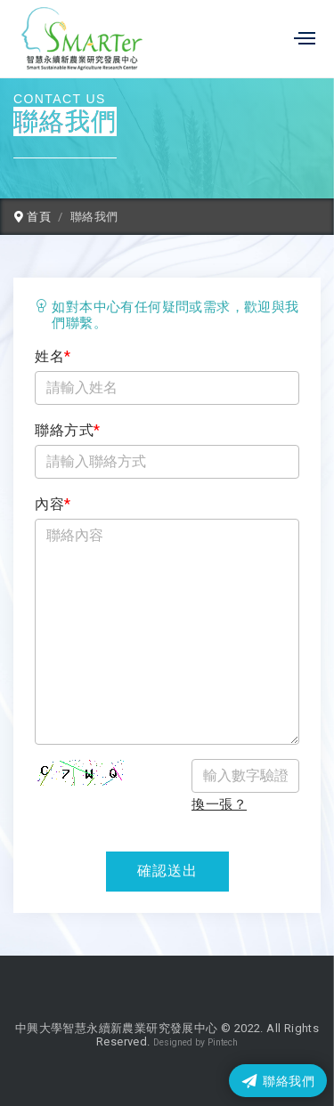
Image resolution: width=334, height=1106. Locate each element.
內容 (53, 504)
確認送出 (167, 870)
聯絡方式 (68, 430)
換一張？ (219, 804)
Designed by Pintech (195, 1042)
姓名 (53, 356)
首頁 (32, 216)
